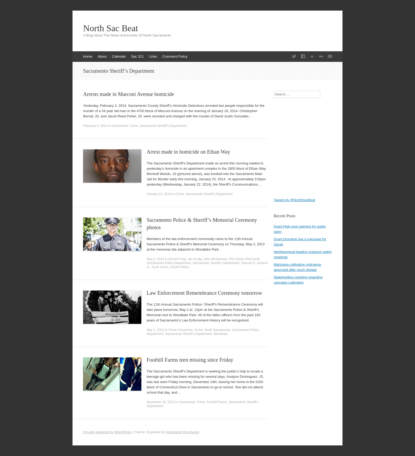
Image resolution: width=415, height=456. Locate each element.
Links (153, 56)
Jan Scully (195, 259)
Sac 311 (137, 56)
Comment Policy (175, 56)
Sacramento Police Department (169, 263)
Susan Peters (179, 267)
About (102, 56)
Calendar (119, 56)
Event (199, 330)
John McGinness (215, 259)
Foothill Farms (217, 402)
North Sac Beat (110, 28)
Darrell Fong (177, 259)
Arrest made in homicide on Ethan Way (188, 152)
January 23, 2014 (159, 194)
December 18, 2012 (160, 402)
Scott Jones (160, 267)
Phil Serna (236, 259)
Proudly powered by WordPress (107, 432)
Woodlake (221, 334)
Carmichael (119, 126)
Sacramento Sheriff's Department (162, 126)
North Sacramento (217, 330)
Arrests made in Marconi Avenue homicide (128, 94)
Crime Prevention (180, 330)
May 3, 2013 (155, 259)
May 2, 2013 (155, 330)
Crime (133, 126)
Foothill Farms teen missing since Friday (190, 360)
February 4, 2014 (95, 126)
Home (87, 56)
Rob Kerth (252, 259)
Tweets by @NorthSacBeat (294, 200)
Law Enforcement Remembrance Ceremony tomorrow (204, 293)
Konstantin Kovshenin (182, 432)
